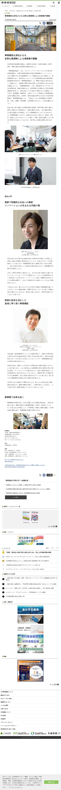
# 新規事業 (29, 6)
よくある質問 (4, 751)
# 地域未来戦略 (41, 6)
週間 (52, 594)
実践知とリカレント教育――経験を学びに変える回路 (23, 485)
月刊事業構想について (7, 737)
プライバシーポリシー (7, 768)
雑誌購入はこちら (6, 748)
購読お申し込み (5, 741)
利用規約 (3, 765)
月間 (57, 594)
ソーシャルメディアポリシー (9, 771)
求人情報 (3, 761)
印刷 (49, 23)
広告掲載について (6, 758)
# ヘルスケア (6, 6)
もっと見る (15, 497)
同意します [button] (51, 782)
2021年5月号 (52, 19)
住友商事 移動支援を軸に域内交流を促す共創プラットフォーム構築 (28, 489)
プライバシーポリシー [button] (16, 787)
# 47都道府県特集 (18, 6)
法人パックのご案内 (6, 744)
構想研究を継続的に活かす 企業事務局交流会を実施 (23, 493)
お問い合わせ (4, 754)
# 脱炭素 (52, 6)
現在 (47, 594)
